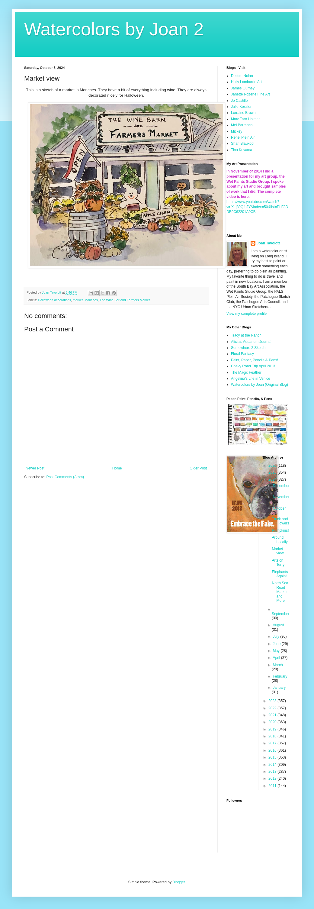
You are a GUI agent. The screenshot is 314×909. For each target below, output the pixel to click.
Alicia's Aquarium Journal (251, 342)
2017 (272, 743)
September (281, 614)
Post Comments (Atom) (65, 477)
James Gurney (243, 88)
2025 (272, 472)
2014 (272, 764)
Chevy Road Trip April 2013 (253, 366)
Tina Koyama (241, 150)
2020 (272, 722)
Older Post (198, 468)
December (281, 486)
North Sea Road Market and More (280, 592)
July (276, 636)
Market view (278, 551)
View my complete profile (246, 313)
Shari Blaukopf (243, 143)
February (280, 676)
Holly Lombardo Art (246, 82)
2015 (272, 757)
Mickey (236, 131)
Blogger (178, 882)
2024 (272, 479)
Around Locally (279, 539)
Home (117, 468)
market (78, 300)
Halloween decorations (54, 300)
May (276, 651)
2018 (272, 736)
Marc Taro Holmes (245, 119)
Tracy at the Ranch (246, 335)
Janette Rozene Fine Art (250, 94)
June (277, 644)
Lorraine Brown (243, 113)
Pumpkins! (280, 530)
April (277, 658)
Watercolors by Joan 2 (114, 29)
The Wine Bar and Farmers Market (125, 300)
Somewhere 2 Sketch (248, 348)
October (279, 508)
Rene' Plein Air (243, 137)
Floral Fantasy (242, 354)
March (278, 665)
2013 (272, 771)
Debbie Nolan (242, 76)
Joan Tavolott (268, 243)
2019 (272, 729)
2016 (272, 750)
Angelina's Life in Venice (250, 378)
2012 (272, 778)
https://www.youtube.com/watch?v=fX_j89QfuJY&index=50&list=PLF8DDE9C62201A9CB (257, 207)
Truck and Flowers (280, 521)
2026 (272, 465)
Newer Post (35, 468)
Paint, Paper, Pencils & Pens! (254, 360)
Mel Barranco (241, 125)
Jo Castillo (239, 100)
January (279, 687)
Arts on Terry (278, 562)
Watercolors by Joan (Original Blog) (259, 384)
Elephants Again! (280, 574)
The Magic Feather (246, 372)
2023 (272, 701)
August (278, 625)
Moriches (91, 300)
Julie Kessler (241, 107)
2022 (272, 708)
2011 (272, 786)
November (281, 497)
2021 (272, 715)
